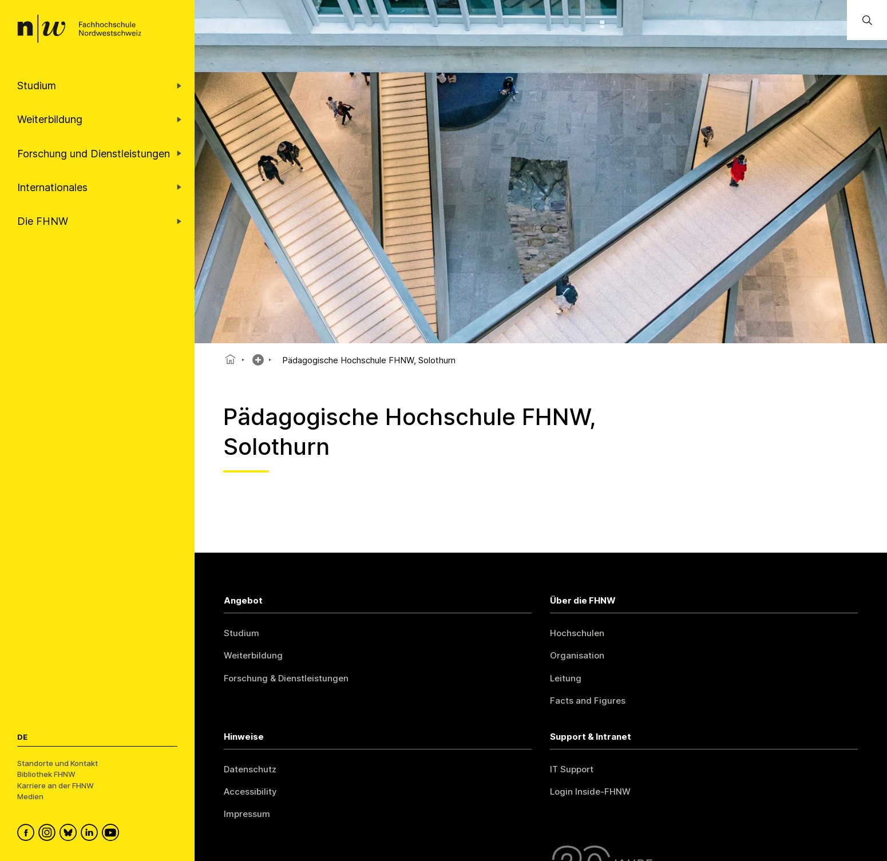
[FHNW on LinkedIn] (91, 834)
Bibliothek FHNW (46, 774)
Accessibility (250, 791)
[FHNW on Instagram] (49, 834)
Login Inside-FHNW (590, 791)
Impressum (247, 813)
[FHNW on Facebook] (27, 834)
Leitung (565, 678)
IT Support (571, 769)
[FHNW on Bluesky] (70, 834)
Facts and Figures (587, 700)
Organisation (577, 655)
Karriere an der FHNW (55, 785)
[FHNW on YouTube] (112, 834)
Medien (30, 796)
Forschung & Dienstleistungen (286, 678)
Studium (241, 633)
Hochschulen (577, 633)
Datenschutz (250, 769)
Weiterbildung (253, 655)
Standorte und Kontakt (57, 763)
